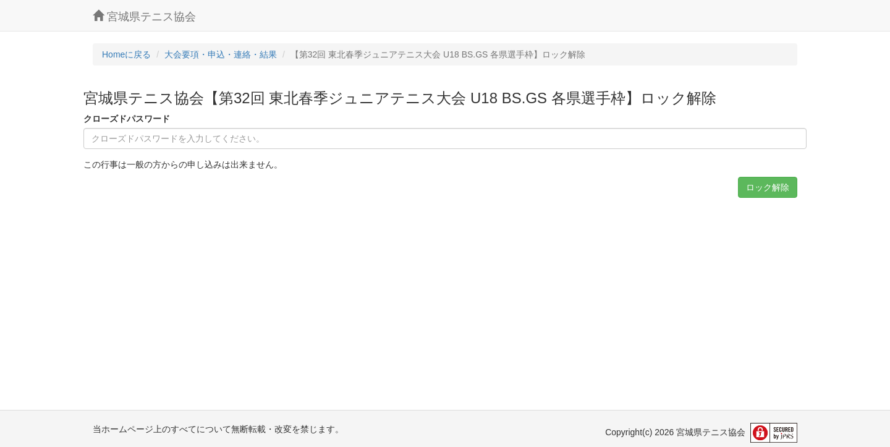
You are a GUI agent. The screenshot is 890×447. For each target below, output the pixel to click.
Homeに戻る (126, 54)
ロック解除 (767, 187)
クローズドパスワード (126, 119)
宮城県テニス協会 (144, 16)
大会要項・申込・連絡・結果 (220, 54)
